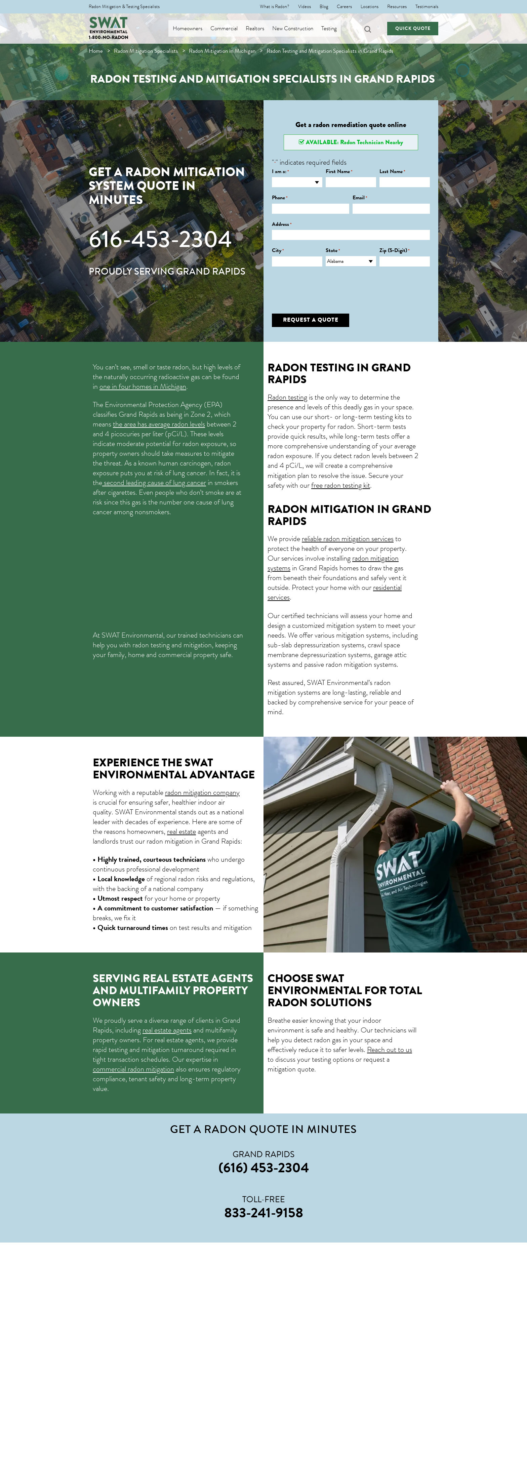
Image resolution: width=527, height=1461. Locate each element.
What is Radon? (274, 6)
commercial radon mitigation (133, 1068)
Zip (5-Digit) (394, 250)
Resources (397, 6)
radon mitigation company (202, 792)
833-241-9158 (263, 1213)
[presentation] (323, 285)
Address (282, 224)
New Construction (297, 28)
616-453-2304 (160, 239)
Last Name (392, 171)
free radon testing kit (340, 485)
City (278, 250)
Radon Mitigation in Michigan (222, 51)
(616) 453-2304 (263, 1168)
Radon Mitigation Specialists (146, 51)
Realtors (259, 28)
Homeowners (192, 28)
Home (96, 51)
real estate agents (167, 1030)
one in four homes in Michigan (142, 386)
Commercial (228, 28)
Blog (324, 6)
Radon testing (287, 397)
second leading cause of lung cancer (154, 482)
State (333, 250)
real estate (181, 831)
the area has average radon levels (159, 424)
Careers (344, 6)
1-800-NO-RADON (108, 37)
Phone (280, 198)
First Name (339, 171)
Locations (369, 6)
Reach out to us (389, 1049)
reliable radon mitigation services (348, 538)
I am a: (280, 171)
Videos (304, 6)
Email (360, 198)
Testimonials (426, 6)
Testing (333, 28)
